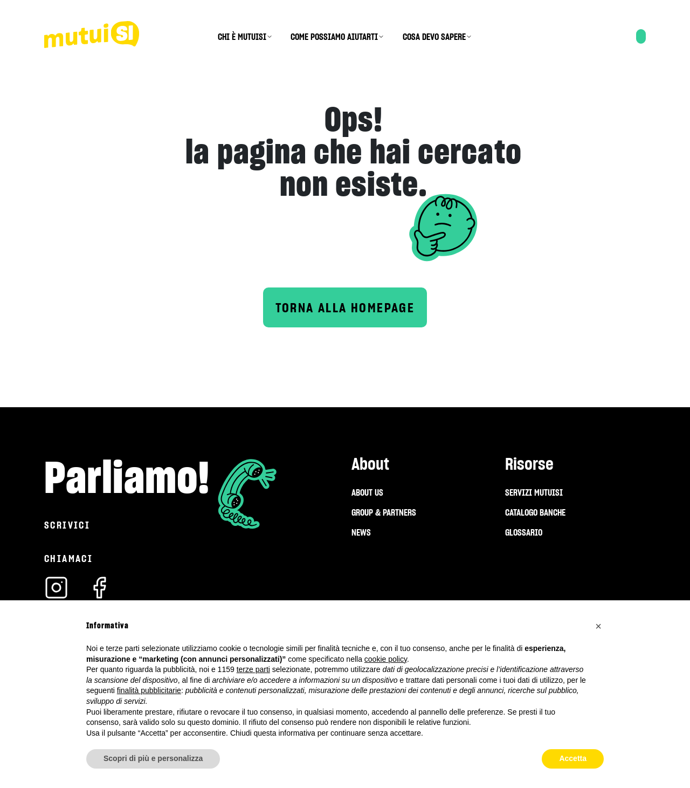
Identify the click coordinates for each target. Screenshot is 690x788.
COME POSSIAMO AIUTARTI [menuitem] (334, 36)
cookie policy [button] (385, 659)
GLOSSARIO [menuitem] (523, 532)
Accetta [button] (572, 758)
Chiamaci (68, 558)
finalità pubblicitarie (149, 690)
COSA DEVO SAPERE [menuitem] (434, 36)
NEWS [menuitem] (361, 532)
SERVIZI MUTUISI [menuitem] (534, 492)
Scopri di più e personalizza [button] (153, 758)
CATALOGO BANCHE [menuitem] (535, 512)
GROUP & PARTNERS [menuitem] (383, 512)
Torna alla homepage (345, 307)
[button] (598, 626)
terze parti (253, 669)
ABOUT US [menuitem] (367, 492)
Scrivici (67, 525)
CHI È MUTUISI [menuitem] (242, 36)
